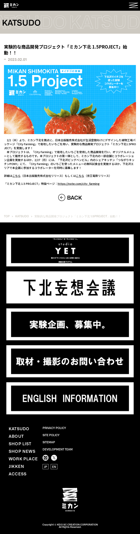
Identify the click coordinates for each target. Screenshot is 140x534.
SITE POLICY (51, 435)
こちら (16, 176)
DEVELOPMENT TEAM (58, 449)
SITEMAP (49, 442)
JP (45, 466)
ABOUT (16, 436)
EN (54, 466)
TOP (7, 216)
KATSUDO (22, 216)
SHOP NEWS (22, 451)
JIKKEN (16, 466)
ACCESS (18, 473)
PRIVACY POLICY (54, 427)
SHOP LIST (20, 443)
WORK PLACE (23, 458)
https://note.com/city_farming (79, 184)
